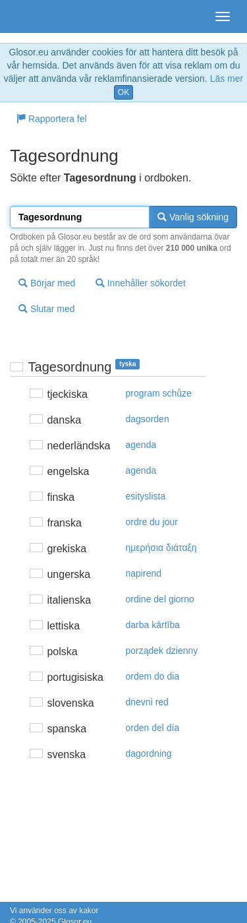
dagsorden (147, 419)
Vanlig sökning (193, 217)
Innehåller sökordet (141, 283)
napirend (144, 573)
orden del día (153, 727)
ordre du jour (152, 522)
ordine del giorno (160, 599)
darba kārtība (153, 625)
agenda (141, 444)
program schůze (159, 393)
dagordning (149, 753)
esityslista (146, 496)
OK (123, 92)
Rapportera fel (51, 118)
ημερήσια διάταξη (161, 547)
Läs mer (227, 78)
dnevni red (147, 702)
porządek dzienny (162, 650)
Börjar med (46, 283)
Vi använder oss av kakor (54, 910)
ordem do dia (153, 676)
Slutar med (46, 308)
